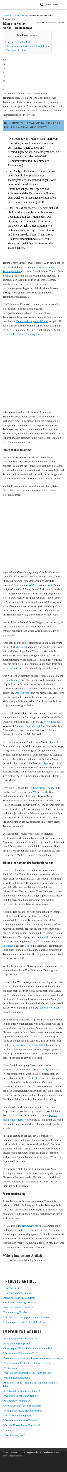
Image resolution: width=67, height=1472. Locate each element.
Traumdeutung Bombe (15, 1312)
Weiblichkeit (33, 1078)
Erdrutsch (8, 945)
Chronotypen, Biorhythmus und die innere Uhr (27, 1348)
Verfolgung (50, 721)
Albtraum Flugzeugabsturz (17, 1343)
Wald (50, 584)
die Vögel (21, 646)
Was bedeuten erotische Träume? (20, 1420)
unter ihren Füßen (49, 1007)
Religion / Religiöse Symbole (18, 1307)
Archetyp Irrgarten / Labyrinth (19, 1297)
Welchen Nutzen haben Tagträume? (21, 1425)
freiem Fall (42, 937)
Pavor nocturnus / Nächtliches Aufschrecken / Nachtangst (33, 1358)
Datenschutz (18, 1456)
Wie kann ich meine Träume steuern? (22, 1410)
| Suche (48, 4)
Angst (46, 1069)
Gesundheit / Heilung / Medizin (19, 1302)
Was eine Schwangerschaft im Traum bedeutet (27, 1372)
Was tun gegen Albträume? (17, 1377)
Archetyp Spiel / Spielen (19, 1292)
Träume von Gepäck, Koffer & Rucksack (24, 1322)
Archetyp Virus (14, 1287)
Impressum (7, 1456)
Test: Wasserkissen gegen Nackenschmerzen (26, 1317)
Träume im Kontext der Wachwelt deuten (27, 46)
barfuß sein (12, 668)
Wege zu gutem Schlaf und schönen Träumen (26, 1363)
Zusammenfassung (15, 50)
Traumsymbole (30, 1225)
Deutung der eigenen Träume (32, 321)
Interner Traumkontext (17, 41)
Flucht (52, 741)
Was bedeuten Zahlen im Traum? (20, 1395)
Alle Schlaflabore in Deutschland (20, 1338)
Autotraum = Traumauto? (16, 1400)
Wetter (36, 792)
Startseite (7, 15)
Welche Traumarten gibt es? (18, 1415)
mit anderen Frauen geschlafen (29, 1044)
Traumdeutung (20, 15)
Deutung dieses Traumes (42, 787)
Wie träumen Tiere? (13, 1368)
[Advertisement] (33, 373)
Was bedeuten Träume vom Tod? (20, 1353)
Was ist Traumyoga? (14, 1435)
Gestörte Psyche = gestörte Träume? (22, 1405)
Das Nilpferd (22, 692)
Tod (27, 945)
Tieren (14, 679)
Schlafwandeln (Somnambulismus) (21, 1391)
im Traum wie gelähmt (33, 725)
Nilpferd (32, 584)
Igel (45, 763)
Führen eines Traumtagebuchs (26, 334)
